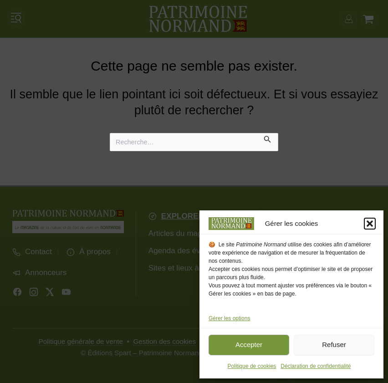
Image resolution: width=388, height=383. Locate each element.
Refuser (334, 344)
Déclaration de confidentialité (316, 366)
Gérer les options (229, 318)
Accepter (248, 344)
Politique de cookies (252, 366)
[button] (369, 223)
